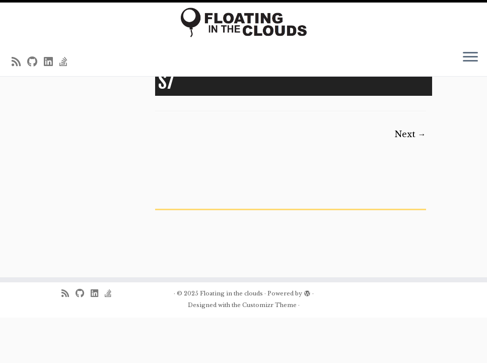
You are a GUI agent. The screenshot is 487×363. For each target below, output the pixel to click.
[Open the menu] (470, 58)
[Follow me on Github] (35, 62)
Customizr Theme (269, 305)
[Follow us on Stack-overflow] (66, 62)
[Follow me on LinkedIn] (51, 62)
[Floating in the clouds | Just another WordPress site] (243, 22)
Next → (410, 134)
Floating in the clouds (231, 293)
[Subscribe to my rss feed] (19, 62)
